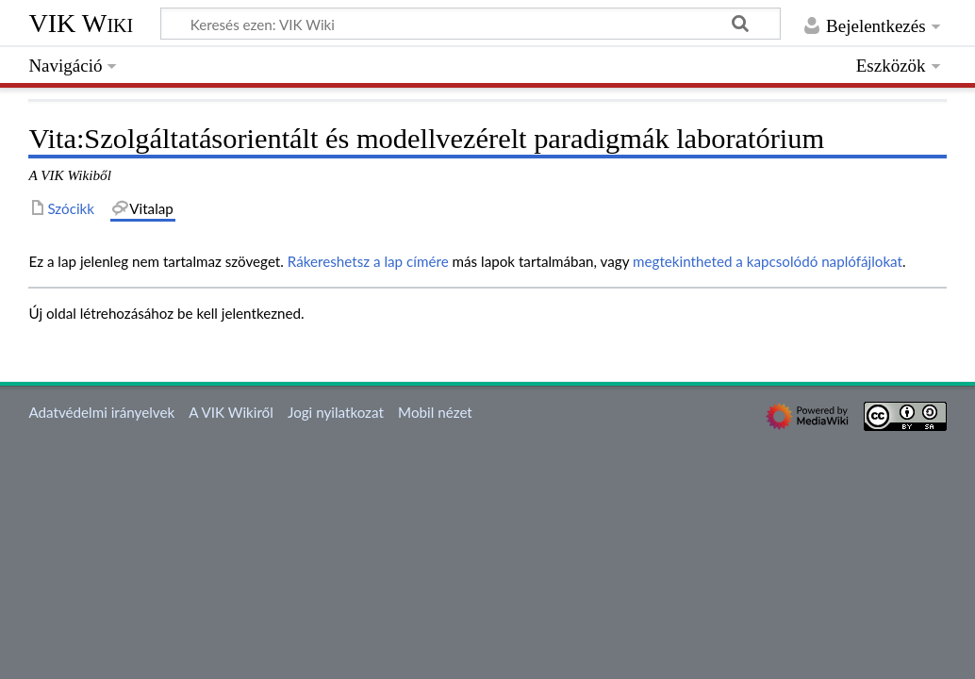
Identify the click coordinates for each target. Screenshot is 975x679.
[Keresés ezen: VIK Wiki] (470, 23)
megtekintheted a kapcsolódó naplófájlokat (767, 261)
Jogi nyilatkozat (336, 412)
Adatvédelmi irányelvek (101, 412)
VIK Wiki (80, 23)
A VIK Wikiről (231, 412)
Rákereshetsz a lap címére (368, 261)
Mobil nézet (435, 412)
